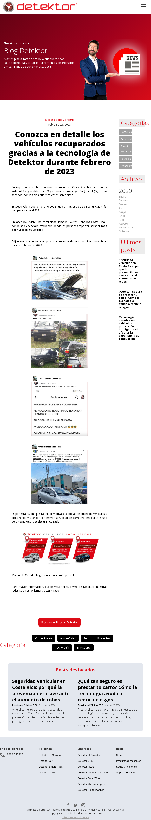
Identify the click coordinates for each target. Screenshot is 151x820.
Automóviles (68, 638)
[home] (40, 7)
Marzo (123, 204)
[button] (143, 6)
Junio (122, 216)
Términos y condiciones (75, 817)
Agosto (123, 223)
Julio (121, 219)
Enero (122, 196)
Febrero (124, 200)
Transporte (84, 647)
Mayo (122, 212)
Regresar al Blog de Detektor (59, 622)
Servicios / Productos (97, 638)
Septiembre (126, 227)
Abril (121, 208)
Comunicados (43, 638)
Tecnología (62, 647)
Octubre (124, 231)
